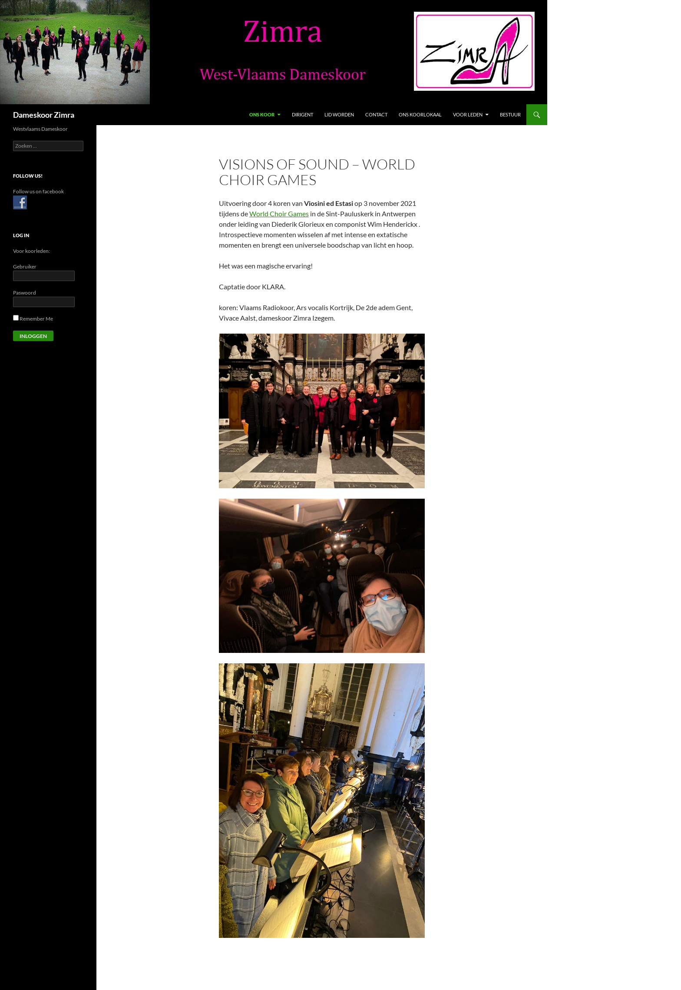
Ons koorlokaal (420, 114)
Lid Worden (339, 114)
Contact (376, 114)
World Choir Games (279, 213)
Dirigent (302, 114)
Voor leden (468, 114)
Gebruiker (24, 266)
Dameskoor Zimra (43, 114)
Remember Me (33, 318)
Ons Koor (261, 114)
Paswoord (24, 292)
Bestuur (510, 114)
